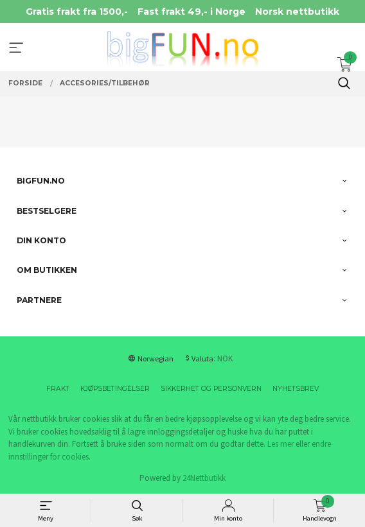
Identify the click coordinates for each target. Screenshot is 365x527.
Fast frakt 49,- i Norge (191, 11)
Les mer (280, 443)
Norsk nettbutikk (297, 11)
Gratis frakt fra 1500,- (77, 11)
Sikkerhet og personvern (211, 388)
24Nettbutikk (204, 477)
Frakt (57, 388)
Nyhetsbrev (295, 388)
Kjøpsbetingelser (115, 388)
